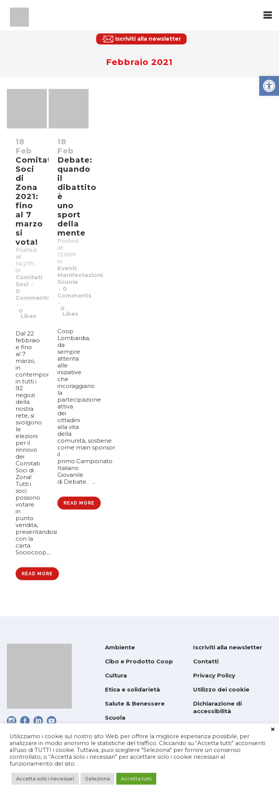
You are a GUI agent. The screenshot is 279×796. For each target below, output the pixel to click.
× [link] (272, 729)
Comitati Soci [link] (29, 281)
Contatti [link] (206, 661)
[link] (269, 86)
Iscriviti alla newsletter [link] (227, 647)
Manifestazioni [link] (80, 275)
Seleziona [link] (97, 778)
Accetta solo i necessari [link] (45, 778)
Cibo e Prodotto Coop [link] (139, 661)
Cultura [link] (116, 675)
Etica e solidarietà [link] (132, 689)
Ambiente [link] (120, 647)
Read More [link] (37, 573)
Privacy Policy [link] (214, 675)
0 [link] (27, 313)
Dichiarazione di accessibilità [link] (217, 707)
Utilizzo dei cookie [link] (221, 689)
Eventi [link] (66, 268)
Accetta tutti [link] (136, 778)
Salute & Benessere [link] (135, 703)
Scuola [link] (67, 281)
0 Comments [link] (33, 294)
